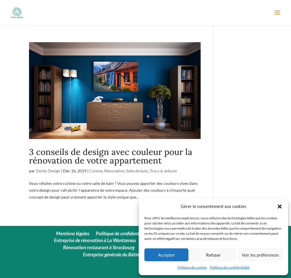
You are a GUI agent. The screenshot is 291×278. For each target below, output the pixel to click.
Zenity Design (48, 170)
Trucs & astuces (163, 170)
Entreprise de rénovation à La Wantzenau (95, 240)
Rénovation (114, 170)
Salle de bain (137, 170)
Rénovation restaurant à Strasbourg (98, 247)
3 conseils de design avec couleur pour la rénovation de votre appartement (110, 156)
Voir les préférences (260, 254)
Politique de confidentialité (230, 267)
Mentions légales (73, 233)
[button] (279, 206)
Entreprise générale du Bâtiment (115, 254)
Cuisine (96, 170)
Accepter (166, 254)
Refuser (213, 254)
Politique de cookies (192, 267)
